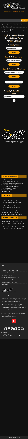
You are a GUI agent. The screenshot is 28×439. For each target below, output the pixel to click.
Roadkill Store (4, 268)
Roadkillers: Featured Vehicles (8, 279)
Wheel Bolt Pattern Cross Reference (10, 185)
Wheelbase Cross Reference (8, 190)
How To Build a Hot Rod (7, 180)
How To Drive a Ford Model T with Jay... (10, 207)
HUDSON (5, 225)
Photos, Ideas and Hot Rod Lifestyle (9, 282)
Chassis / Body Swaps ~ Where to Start (10, 277)
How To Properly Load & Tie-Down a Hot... (11, 199)
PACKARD (22, 226)
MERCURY (21, 225)
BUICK (3, 221)
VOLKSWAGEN (11, 230)
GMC (23, 223)
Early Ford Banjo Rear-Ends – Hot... (9, 209)
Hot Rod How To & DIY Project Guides (9, 270)
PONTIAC (13, 228)
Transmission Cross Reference (8, 188)
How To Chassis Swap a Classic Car (9, 181)
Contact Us (5, 332)
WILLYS (18, 230)
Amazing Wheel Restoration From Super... (11, 214)
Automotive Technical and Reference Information (12, 272)
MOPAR (4, 226)
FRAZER (19, 223)
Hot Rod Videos (4, 284)
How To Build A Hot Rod (6, 275)
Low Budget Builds (5, 191)
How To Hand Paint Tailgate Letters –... (10, 200)
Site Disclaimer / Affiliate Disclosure (11, 335)
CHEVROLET (15, 221)
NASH (9, 226)
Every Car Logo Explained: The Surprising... (11, 204)
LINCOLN (15, 225)
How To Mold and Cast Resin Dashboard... (11, 202)
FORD (14, 223)
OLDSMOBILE (15, 226)
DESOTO (4, 223)
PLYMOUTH (6, 228)
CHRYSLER (22, 221)
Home (2, 265)
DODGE (9, 223)
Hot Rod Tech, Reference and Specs (10, 186)
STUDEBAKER (20, 228)
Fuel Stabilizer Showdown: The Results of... (11, 212)
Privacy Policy (6, 334)
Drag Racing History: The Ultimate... (10, 205)
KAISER (10, 225)
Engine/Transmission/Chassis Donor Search (12, 183)
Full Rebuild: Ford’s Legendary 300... (10, 210)
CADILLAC (8, 221)
